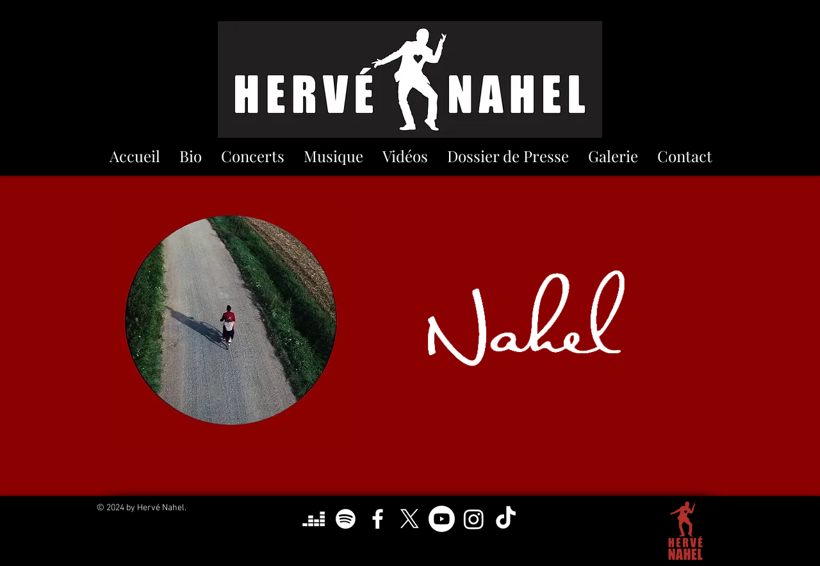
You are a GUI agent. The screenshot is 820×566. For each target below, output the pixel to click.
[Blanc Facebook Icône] (378, 519)
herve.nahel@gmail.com (413, 559)
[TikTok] (506, 519)
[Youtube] (442, 519)
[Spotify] (345, 519)
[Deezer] (313, 519)
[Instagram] (474, 519)
